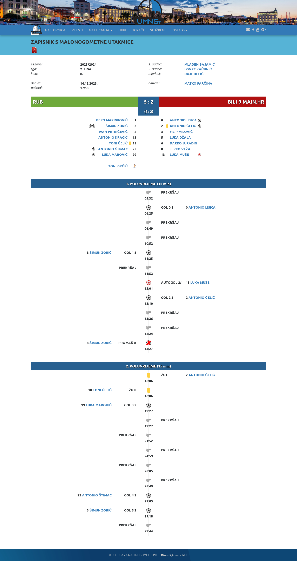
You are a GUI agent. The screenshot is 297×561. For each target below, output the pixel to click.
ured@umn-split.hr (175, 555)
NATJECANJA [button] (100, 30)
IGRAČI (138, 30)
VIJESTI (77, 30)
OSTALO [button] (179, 30)
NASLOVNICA (55, 30)
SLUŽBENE (158, 30)
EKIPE (122, 30)
